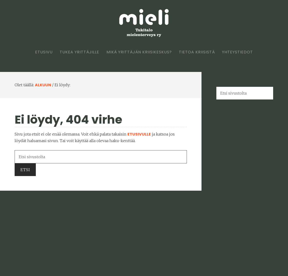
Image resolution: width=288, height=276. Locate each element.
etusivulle (139, 134)
